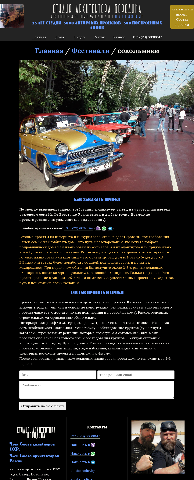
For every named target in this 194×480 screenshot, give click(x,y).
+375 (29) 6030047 (78, 228)
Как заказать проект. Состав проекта (182, 17)
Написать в (82, 444)
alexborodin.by (82, 470)
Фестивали (91, 50)
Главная (49, 50)
